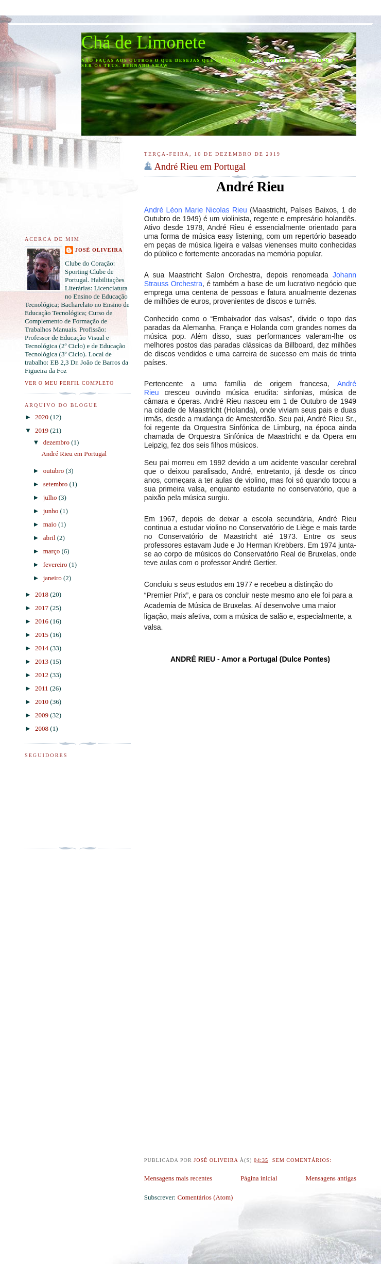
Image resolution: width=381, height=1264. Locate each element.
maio (50, 524)
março (52, 551)
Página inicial (258, 1178)
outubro (54, 470)
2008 (42, 728)
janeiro (53, 578)
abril (50, 537)
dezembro (57, 442)
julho (51, 497)
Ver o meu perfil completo (69, 383)
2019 (42, 430)
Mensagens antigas (330, 1178)
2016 (42, 621)
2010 (42, 701)
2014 (42, 648)
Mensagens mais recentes (178, 1178)
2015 (42, 634)
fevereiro (56, 564)
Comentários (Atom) (205, 1197)
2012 (42, 675)
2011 (42, 688)
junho (51, 511)
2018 (42, 594)
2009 (42, 715)
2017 (42, 608)
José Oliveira (99, 250)
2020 (42, 417)
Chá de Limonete (143, 42)
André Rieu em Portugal (200, 166)
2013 (42, 661)
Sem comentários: (303, 1160)
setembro (56, 484)
